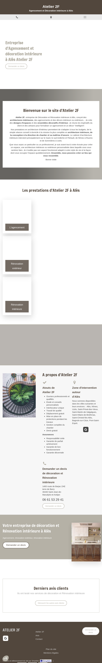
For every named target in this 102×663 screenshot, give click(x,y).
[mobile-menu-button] (85, 17)
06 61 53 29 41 (53, 499)
